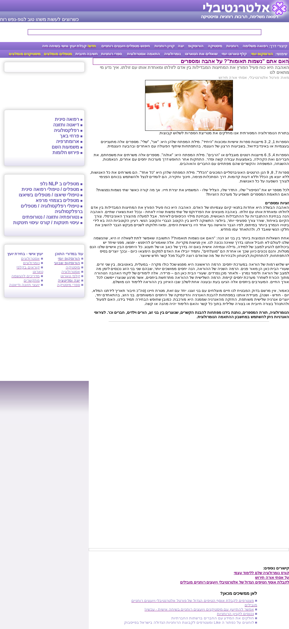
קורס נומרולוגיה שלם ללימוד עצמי (261, 573)
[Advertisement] (189, 369)
